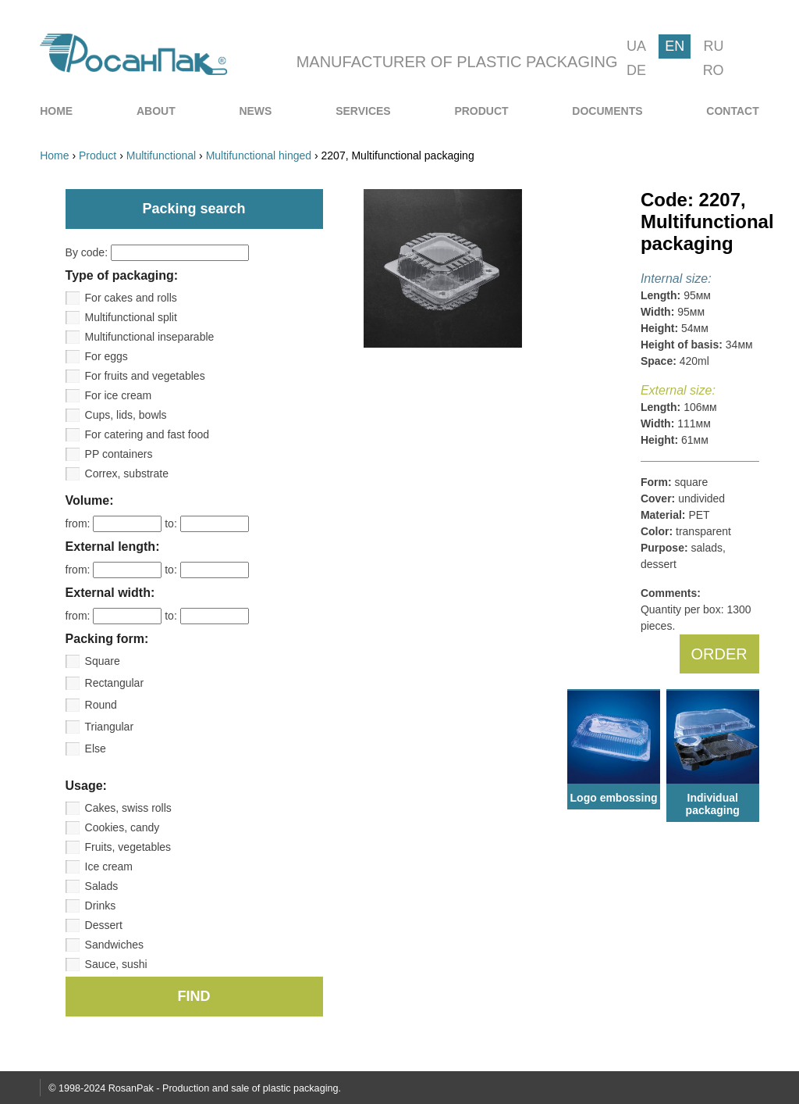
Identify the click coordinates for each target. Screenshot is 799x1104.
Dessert (104, 925)
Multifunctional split (131, 317)
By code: (157, 252)
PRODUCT (481, 111)
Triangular (109, 726)
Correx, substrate (127, 473)
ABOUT (156, 111)
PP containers (119, 454)
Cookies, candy (122, 827)
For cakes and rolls (131, 297)
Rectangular (114, 683)
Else (95, 748)
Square (102, 661)
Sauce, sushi (116, 964)
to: (206, 523)
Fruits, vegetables (128, 847)
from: (115, 523)
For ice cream (118, 395)
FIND (194, 996)
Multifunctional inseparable (150, 336)
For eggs (106, 356)
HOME (56, 111)
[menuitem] (56, 111)
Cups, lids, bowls (126, 415)
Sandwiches (114, 944)
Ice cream (109, 866)
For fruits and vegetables (145, 376)
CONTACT (732, 111)
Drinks (100, 905)
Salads (102, 886)
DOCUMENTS (607, 111)
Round (101, 704)
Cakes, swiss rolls (128, 808)
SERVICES (363, 111)
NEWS (255, 111)
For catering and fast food (147, 434)
